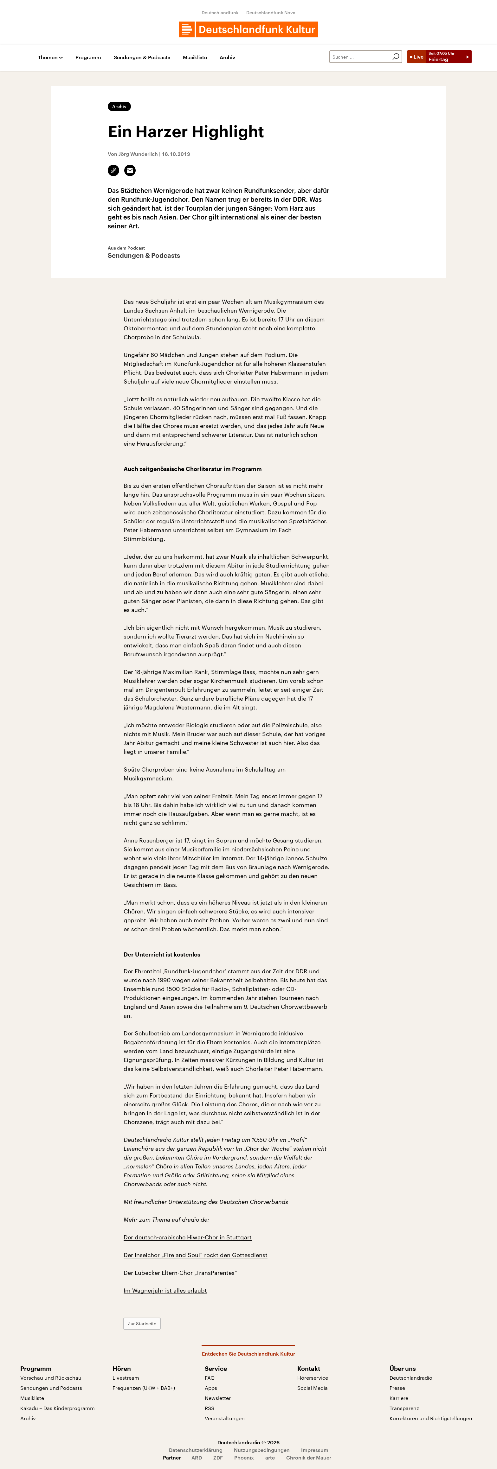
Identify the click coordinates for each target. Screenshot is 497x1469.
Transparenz (404, 1408)
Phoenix (244, 1457)
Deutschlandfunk (220, 12)
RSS (209, 1408)
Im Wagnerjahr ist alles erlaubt (165, 1290)
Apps (211, 1388)
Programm (88, 57)
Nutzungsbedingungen (262, 1450)
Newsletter (218, 1398)
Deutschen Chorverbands (253, 1201)
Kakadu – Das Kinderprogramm (57, 1408)
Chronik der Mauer (308, 1457)
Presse (397, 1388)
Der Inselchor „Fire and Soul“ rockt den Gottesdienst (196, 1254)
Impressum (314, 1450)
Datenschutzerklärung (196, 1450)
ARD (196, 1457)
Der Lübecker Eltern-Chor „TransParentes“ (180, 1272)
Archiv (227, 57)
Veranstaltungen (225, 1418)
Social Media (312, 1388)
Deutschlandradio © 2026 (248, 1442)
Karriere (399, 1398)
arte (270, 1457)
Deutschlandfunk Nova (270, 12)
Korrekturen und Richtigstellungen (431, 1418)
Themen (48, 57)
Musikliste (195, 57)
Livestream (126, 1378)
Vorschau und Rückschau (50, 1378)
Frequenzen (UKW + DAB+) (144, 1388)
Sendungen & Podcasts (142, 57)
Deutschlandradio (411, 1378)
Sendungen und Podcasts (51, 1388)
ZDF (218, 1457)
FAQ (210, 1378)
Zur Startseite (142, 1323)
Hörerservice (312, 1378)
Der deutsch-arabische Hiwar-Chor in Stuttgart (188, 1237)
